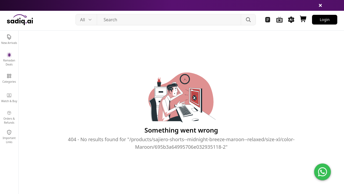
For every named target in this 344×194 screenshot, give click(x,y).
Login (325, 19)
